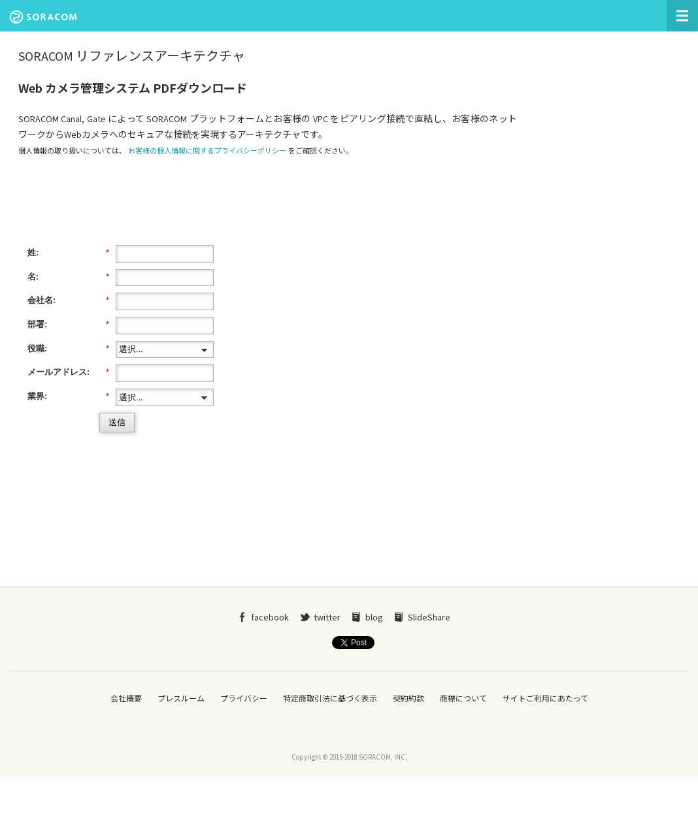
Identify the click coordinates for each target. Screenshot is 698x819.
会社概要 (126, 698)
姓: (68, 253)
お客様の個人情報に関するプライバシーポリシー (207, 150)
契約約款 (408, 698)
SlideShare (429, 617)
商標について (463, 698)
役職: (68, 349)
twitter (327, 617)
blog (374, 617)
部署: (68, 324)
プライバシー (243, 698)
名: (68, 277)
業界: (68, 396)
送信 (116, 422)
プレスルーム (181, 698)
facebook (270, 617)
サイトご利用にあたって (545, 698)
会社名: (68, 300)
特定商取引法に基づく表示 (330, 698)
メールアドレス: (68, 372)
